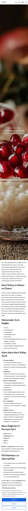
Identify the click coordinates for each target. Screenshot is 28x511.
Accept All (14, 499)
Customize (14, 503)
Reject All (14, 507)
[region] (14, 498)
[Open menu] (26, 2)
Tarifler (18, 128)
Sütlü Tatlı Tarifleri (12, 128)
